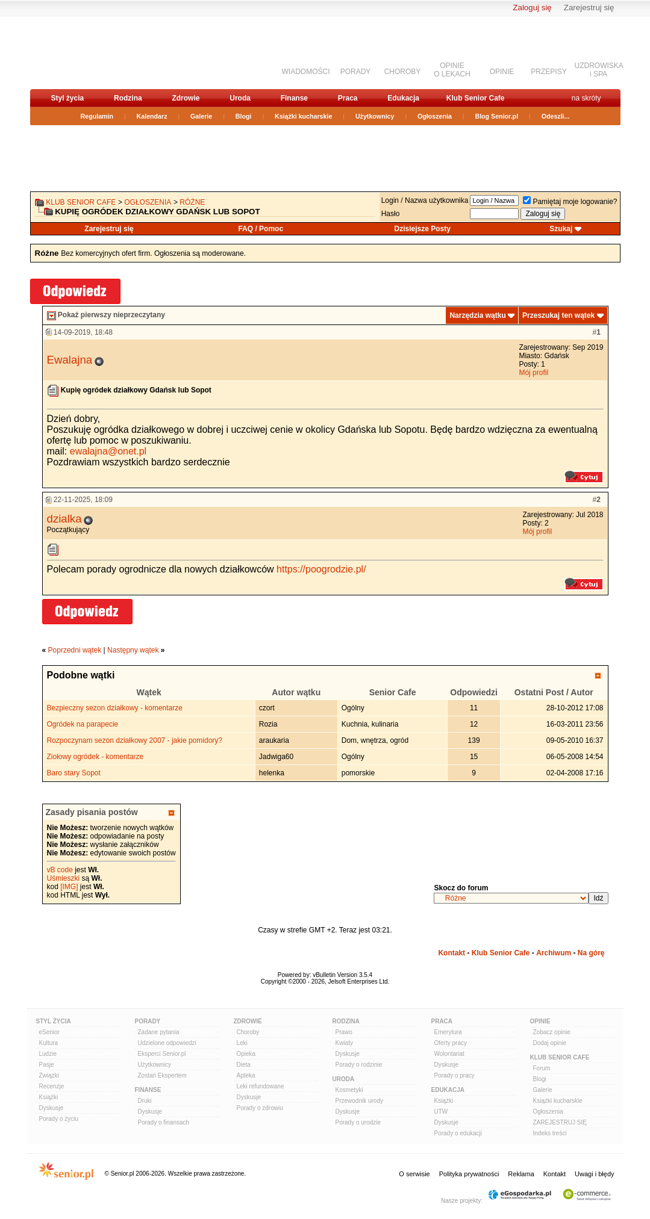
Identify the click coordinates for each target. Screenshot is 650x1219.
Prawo (344, 1032)
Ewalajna (70, 359)
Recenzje (51, 1086)
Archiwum (553, 953)
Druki (145, 1100)
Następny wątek (132, 650)
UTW (441, 1111)
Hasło (390, 213)
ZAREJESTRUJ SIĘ (560, 1122)
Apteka (246, 1075)
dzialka (64, 518)
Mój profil (533, 372)
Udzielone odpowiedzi (167, 1043)
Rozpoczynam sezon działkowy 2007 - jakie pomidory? (134, 740)
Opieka (246, 1053)
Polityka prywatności (469, 1173)
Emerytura (448, 1032)
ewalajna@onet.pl (108, 451)
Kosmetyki (349, 1090)
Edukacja (403, 98)
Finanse (294, 98)
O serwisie (414, 1173)
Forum (542, 1068)
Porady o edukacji (458, 1133)
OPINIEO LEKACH (452, 69)
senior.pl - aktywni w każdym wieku (93, 52)
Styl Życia (53, 1021)
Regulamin (97, 116)
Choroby (248, 1032)
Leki (242, 1043)
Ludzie (48, 1053)
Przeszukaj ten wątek (558, 315)
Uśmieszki (63, 878)
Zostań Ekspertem (162, 1075)
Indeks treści (550, 1133)
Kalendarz (152, 116)
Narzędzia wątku (477, 315)
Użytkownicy (375, 116)
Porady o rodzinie (359, 1064)
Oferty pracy (450, 1043)
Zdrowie (185, 98)
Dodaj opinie (550, 1043)
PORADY (355, 71)
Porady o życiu (59, 1118)
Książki (48, 1097)
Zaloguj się (532, 7)
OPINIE (502, 71)
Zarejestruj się (589, 7)
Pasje (46, 1064)
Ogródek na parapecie (83, 724)
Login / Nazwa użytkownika (425, 200)
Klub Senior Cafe (475, 98)
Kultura (48, 1043)
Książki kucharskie (303, 116)
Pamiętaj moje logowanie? (570, 201)
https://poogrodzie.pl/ (321, 569)
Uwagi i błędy (594, 1173)
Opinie (540, 1021)
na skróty (586, 98)
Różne (192, 202)
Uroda (240, 98)
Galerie (201, 116)
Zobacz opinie (551, 1032)
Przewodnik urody (359, 1100)
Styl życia (67, 98)
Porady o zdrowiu (260, 1108)
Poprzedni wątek (75, 650)
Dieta (244, 1064)
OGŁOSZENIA (147, 202)
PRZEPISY (548, 71)
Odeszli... (556, 116)
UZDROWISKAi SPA (599, 69)
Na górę (591, 953)
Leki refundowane (260, 1086)
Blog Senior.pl (496, 116)
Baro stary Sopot (74, 773)
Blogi (244, 116)
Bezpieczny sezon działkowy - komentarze (115, 708)
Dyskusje (51, 1108)
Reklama (521, 1173)
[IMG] (69, 886)
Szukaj (560, 229)
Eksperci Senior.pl (162, 1053)
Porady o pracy (454, 1075)
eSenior (49, 1032)
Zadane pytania (159, 1032)
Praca (348, 98)
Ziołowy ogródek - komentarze (95, 756)
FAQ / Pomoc (260, 229)
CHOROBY (402, 71)
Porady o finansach (164, 1122)
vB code (60, 870)
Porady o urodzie (358, 1122)
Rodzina (128, 98)
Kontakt (451, 953)
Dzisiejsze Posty (423, 229)
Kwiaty (344, 1043)
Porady (148, 1021)
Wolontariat (449, 1053)
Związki (49, 1075)
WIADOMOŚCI (306, 71)
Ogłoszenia (434, 116)
